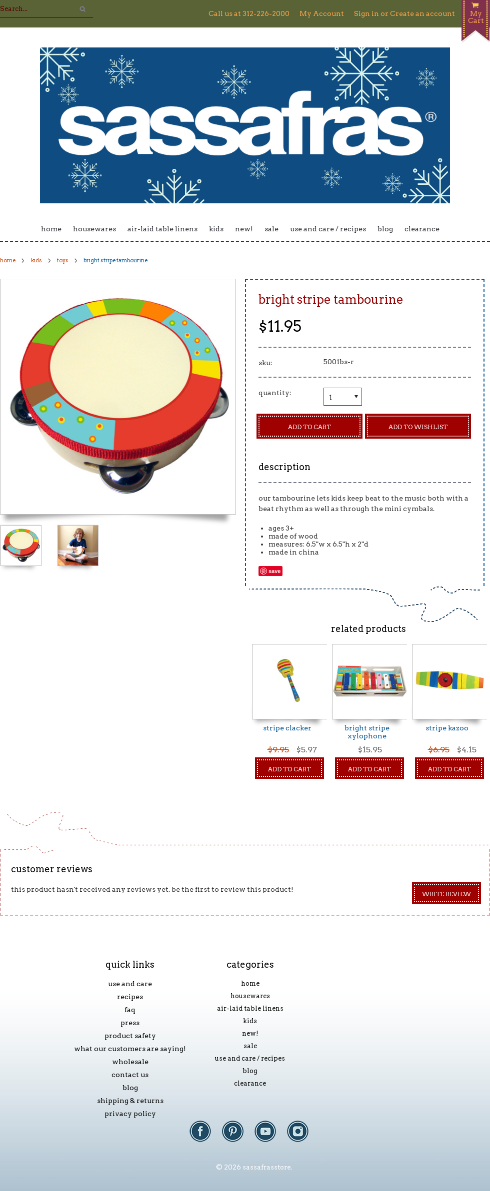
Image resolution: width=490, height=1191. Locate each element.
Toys (62, 260)
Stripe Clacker (287, 728)
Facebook (205, 1136)
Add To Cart (289, 769)
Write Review (446, 894)
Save (274, 571)
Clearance (422, 229)
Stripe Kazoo (447, 728)
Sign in (366, 13)
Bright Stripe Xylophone (367, 732)
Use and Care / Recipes (328, 229)
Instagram (302, 1136)
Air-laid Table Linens (163, 229)
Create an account (422, 13)
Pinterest (238, 1136)
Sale (271, 229)
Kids (216, 229)
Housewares (94, 229)
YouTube (270, 1136)
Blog (385, 229)
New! (244, 229)
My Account (322, 13)
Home (51, 229)
